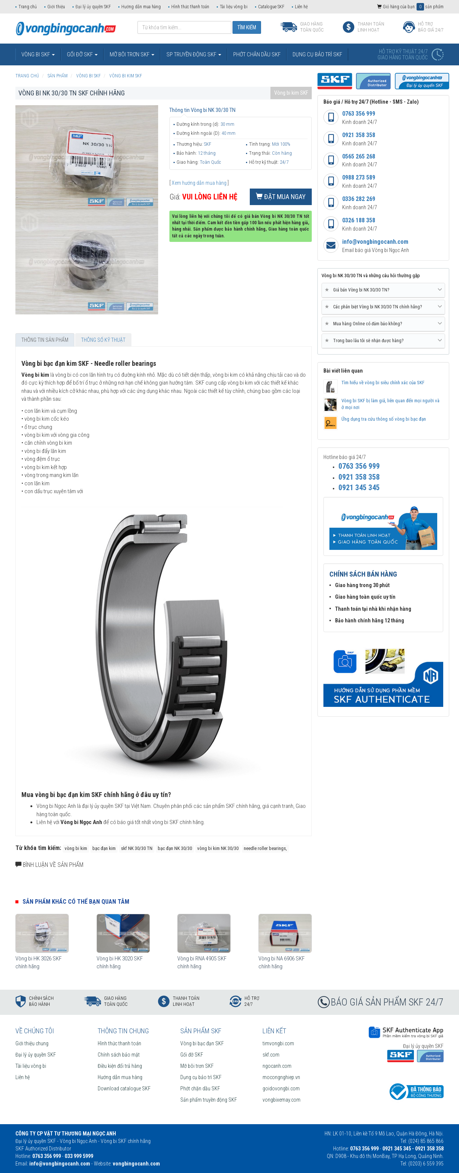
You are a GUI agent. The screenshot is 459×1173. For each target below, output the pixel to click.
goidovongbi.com (281, 1088)
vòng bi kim (76, 848)
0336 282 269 (358, 198)
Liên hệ (301, 6)
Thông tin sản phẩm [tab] (44, 340)
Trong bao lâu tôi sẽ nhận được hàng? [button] (383, 341)
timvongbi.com (278, 1043)
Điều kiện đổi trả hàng (120, 1066)
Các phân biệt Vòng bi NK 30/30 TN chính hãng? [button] (383, 307)
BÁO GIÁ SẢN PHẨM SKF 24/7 (387, 1002)
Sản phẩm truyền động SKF (208, 1100)
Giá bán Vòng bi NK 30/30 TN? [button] (383, 290)
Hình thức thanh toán (190, 6)
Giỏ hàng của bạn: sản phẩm (410, 7)
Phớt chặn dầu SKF (200, 1088)
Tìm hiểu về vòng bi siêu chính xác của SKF (382, 382)
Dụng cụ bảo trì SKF (201, 1077)
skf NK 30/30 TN (136, 848)
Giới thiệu (56, 6)
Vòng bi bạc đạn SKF (202, 1043)
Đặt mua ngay (281, 197)
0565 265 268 (358, 156)
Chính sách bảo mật (119, 1055)
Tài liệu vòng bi (234, 6)
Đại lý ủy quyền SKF (93, 6)
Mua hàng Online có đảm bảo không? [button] (383, 324)
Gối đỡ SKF (191, 1055)
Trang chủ (27, 6)
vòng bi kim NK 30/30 (218, 848)
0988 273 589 (358, 177)
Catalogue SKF (271, 6)
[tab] (383, 290)
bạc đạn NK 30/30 (175, 848)
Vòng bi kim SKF (291, 93)
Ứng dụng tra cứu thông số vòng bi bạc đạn (383, 419)
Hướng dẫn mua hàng (141, 6)
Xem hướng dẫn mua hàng (199, 183)
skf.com (271, 1055)
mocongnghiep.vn (281, 1077)
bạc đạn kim (104, 848)
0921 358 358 (358, 135)
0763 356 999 (358, 113)
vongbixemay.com (281, 1100)
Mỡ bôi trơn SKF (197, 1066)
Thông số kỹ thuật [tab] (103, 340)
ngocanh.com (277, 1066)
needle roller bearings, (265, 848)
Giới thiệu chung (31, 1043)
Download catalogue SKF (124, 1088)
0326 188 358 (358, 220)
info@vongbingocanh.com (375, 241)
